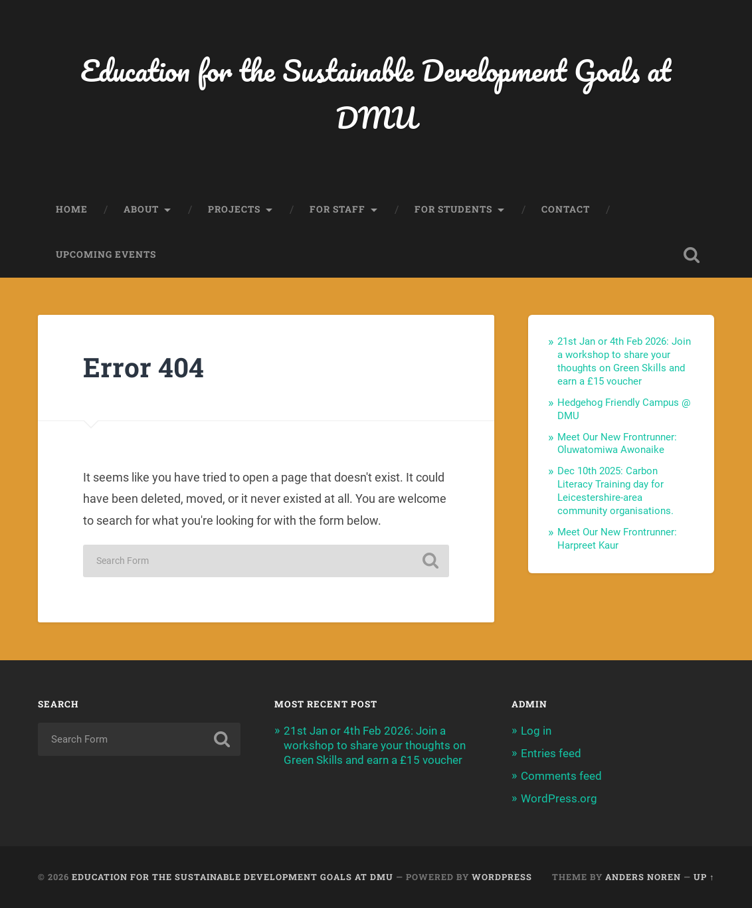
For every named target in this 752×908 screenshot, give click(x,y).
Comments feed (561, 775)
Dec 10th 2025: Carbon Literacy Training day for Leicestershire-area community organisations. (615, 491)
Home (72, 209)
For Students (453, 209)
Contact (565, 209)
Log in (536, 730)
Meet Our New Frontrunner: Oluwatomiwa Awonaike (617, 443)
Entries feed (551, 753)
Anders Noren (643, 876)
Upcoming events (106, 254)
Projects (234, 209)
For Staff (337, 209)
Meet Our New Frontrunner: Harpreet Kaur (617, 538)
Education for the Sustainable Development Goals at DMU (375, 93)
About (141, 209)
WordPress (502, 876)
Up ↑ (704, 876)
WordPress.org (559, 798)
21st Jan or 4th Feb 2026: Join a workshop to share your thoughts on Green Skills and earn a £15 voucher (624, 361)
